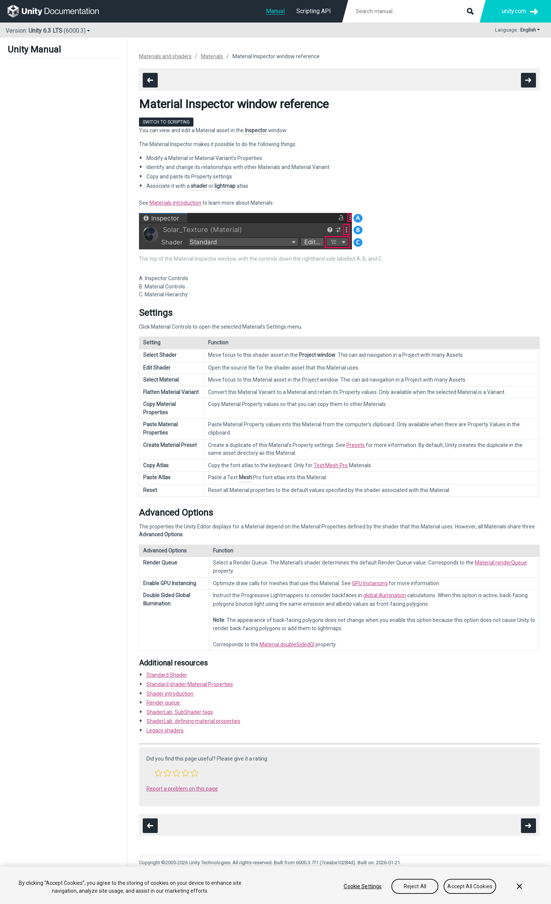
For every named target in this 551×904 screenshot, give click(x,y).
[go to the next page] (528, 80)
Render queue (163, 703)
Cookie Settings (363, 886)
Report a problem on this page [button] (182, 789)
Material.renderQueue (501, 563)
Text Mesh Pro (331, 465)
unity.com (514, 11)
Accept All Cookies (469, 886)
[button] (158, 772)
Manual (275, 11)
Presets (355, 445)
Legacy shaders (165, 730)
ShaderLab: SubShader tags (179, 712)
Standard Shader (166, 675)
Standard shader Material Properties (189, 684)
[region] (275, 885)
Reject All (415, 886)
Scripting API (313, 11)
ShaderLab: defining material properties (193, 721)
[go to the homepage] (58, 11)
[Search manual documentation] (414, 11)
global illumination (384, 595)
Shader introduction (169, 694)
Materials (212, 56)
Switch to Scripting (166, 122)
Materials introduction (175, 203)
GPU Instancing (370, 583)
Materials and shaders (165, 56)
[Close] (519, 886)
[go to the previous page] (150, 80)
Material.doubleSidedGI (287, 644)
